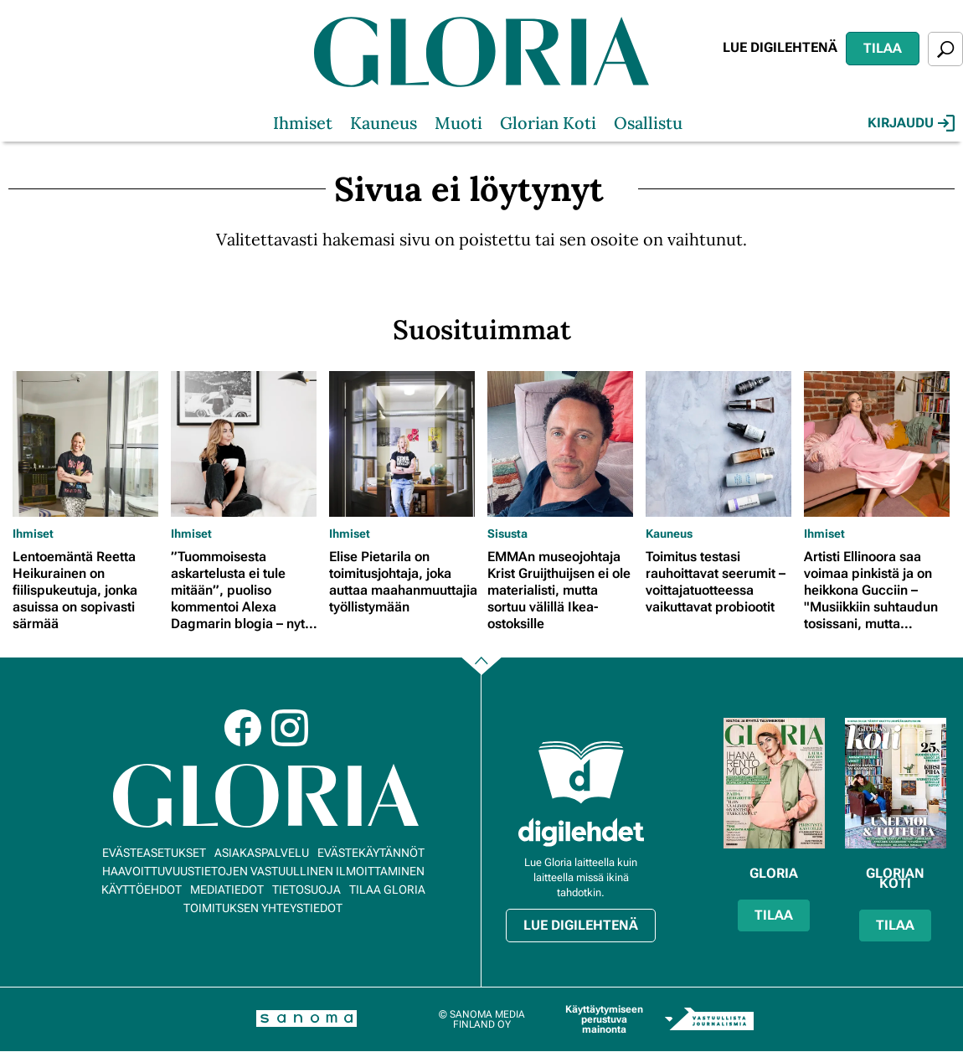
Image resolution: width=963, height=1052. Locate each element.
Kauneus (383, 122)
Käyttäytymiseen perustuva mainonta (604, 1019)
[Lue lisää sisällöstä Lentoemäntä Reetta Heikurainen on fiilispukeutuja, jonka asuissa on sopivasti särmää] (87, 444)
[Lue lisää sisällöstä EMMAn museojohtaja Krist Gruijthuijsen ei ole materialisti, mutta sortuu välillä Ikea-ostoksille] (562, 444)
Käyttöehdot (141, 889)
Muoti (458, 122)
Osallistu (648, 122)
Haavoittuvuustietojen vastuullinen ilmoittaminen (263, 871)
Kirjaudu (911, 123)
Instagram (289, 727)
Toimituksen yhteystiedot (262, 908)
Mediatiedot (227, 889)
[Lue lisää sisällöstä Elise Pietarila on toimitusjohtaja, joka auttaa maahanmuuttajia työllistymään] (404, 444)
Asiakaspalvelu (261, 852)
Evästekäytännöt (371, 852)
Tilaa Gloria (387, 889)
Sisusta (507, 533)
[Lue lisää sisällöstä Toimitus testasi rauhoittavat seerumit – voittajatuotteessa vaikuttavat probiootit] (721, 444)
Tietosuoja (306, 889)
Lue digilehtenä (780, 47)
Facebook (242, 727)
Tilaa (882, 48)
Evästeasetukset (154, 852)
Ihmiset (302, 122)
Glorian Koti (548, 122)
